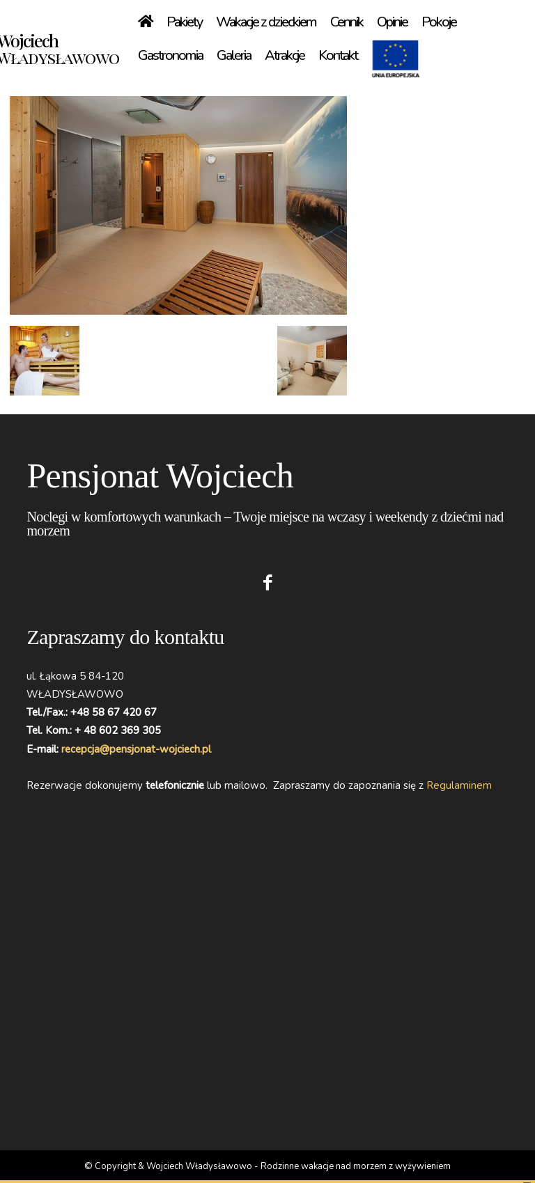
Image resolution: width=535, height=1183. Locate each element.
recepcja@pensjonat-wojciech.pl (136, 749)
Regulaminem (459, 785)
